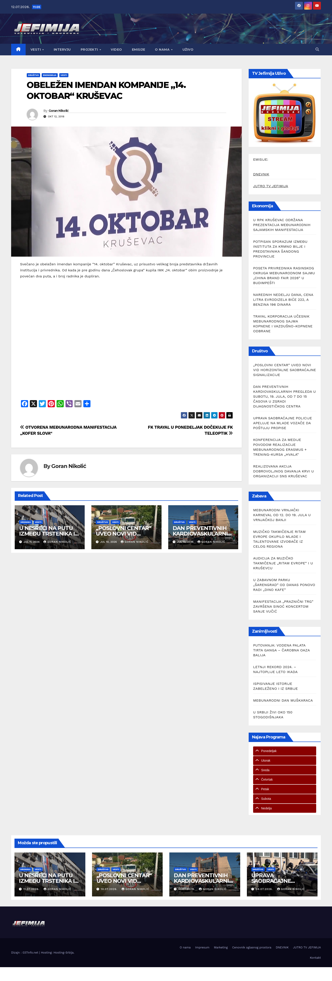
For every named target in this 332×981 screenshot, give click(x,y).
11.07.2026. (32, 889)
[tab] (284, 751)
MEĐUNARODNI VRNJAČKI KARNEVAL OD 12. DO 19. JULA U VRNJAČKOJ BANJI (282, 515)
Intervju (62, 50)
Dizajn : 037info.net (25, 952)
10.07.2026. (110, 889)
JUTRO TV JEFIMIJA (270, 186)
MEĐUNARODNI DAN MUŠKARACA (283, 700)
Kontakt (315, 957)
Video (116, 50)
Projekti (90, 50)
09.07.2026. (265, 889)
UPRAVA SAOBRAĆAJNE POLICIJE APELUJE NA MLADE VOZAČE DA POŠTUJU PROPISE (282, 423)
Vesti (36, 50)
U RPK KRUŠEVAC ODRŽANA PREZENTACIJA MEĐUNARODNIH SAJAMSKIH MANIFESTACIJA (281, 225)
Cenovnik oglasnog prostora (251, 947)
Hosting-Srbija (63, 952)
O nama (163, 50)
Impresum (202, 947)
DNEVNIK (261, 174)
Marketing (221, 947)
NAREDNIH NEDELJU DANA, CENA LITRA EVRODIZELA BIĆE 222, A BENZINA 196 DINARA (283, 300)
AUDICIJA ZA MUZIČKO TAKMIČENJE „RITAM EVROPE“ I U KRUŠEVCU (283, 563)
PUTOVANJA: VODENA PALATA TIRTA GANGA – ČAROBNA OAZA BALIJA (281, 650)
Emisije (138, 50)
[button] (317, 49)
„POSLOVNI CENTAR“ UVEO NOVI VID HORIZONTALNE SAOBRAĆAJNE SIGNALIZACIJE (284, 370)
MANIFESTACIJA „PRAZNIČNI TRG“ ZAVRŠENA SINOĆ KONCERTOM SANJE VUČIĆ (283, 606)
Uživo (188, 50)
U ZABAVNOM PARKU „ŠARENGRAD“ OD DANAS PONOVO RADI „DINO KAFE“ (284, 585)
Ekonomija (49, 75)
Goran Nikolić (59, 111)
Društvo (33, 75)
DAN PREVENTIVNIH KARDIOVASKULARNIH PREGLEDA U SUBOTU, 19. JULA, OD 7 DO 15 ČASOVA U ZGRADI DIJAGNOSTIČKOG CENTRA (284, 396)
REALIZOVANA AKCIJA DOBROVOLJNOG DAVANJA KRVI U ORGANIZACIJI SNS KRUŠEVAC (283, 471)
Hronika (25, 522)
